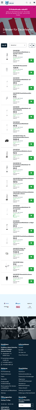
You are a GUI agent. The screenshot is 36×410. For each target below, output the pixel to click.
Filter (4, 44)
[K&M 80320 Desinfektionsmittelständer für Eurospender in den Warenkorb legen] (31, 214)
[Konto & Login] (30, 3)
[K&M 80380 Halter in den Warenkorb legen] (31, 268)
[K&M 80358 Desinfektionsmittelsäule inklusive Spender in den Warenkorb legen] (31, 185)
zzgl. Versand (20, 67)
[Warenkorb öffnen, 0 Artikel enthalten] (34, 3)
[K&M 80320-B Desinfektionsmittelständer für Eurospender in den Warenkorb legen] (31, 172)
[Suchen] (26, 3)
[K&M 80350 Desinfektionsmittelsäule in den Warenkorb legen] (31, 242)
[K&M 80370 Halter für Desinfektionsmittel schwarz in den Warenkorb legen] (31, 143)
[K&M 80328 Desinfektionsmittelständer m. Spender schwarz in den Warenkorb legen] (31, 59)
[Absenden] (32, 403)
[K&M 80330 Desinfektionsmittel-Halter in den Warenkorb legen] (31, 100)
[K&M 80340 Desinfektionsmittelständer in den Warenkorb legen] (31, 129)
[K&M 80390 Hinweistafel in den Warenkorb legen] (31, 71)
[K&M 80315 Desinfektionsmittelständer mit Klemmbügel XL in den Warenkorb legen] (31, 115)
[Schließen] (34, 7)
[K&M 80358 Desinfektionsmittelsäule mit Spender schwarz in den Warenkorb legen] (31, 199)
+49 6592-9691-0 (7, 360)
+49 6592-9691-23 (8, 363)
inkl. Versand (20, 55)
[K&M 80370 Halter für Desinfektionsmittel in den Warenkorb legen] (31, 255)
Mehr (4, 30)
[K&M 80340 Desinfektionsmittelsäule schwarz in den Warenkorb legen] (31, 156)
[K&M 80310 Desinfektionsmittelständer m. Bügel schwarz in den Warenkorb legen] (31, 229)
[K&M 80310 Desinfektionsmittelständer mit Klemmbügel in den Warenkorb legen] (31, 86)
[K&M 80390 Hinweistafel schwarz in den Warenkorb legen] (31, 280)
